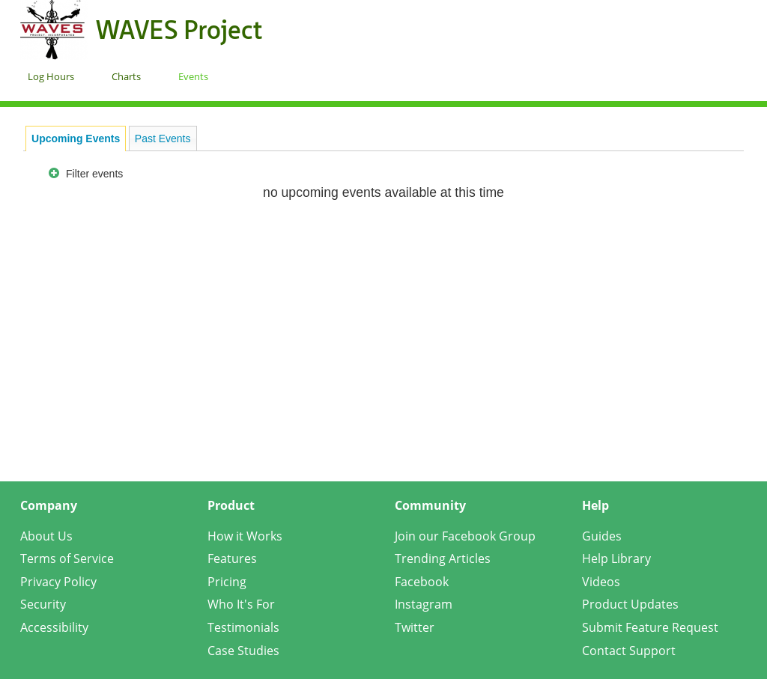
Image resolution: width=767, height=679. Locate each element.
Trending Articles (443, 558)
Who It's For (241, 604)
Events (193, 76)
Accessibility (54, 627)
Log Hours (51, 76)
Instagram (423, 604)
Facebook (422, 581)
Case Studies (243, 650)
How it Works (244, 536)
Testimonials (243, 627)
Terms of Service (67, 558)
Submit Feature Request (650, 627)
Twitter (414, 627)
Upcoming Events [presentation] (75, 138)
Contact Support (629, 650)
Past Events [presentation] (163, 138)
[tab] (75, 138)
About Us (46, 536)
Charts (126, 76)
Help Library (616, 558)
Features (232, 558)
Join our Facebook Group (465, 536)
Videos (601, 581)
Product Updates (630, 604)
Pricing (226, 581)
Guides (602, 536)
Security (43, 604)
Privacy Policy (58, 581)
